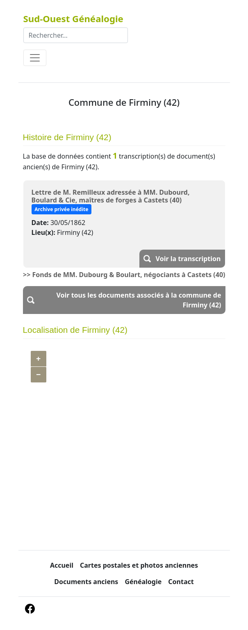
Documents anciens (86, 581)
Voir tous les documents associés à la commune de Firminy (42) (138, 300)
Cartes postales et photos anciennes (139, 565)
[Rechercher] (75, 35)
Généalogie (143, 581)
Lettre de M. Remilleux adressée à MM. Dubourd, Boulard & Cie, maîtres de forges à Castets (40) (111, 196)
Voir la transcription (188, 258)
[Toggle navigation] (34, 58)
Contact (180, 581)
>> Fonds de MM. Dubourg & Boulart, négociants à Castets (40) (124, 274)
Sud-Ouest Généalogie (73, 18)
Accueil (61, 565)
